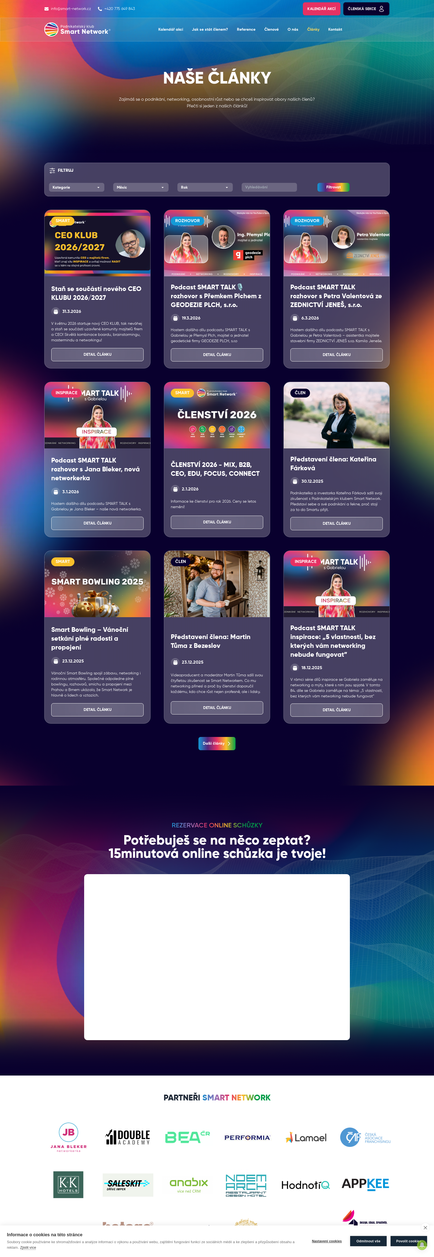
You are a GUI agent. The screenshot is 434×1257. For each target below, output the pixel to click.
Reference (246, 30)
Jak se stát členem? (210, 30)
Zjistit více (28, 1247)
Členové (271, 30)
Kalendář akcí (321, 9)
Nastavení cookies (327, 1241)
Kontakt (335, 30)
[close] (425, 1227)
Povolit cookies (408, 1241)
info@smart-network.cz (67, 9)
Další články (217, 743)
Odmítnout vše (368, 1241)
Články (313, 30)
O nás (293, 30)
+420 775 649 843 (116, 9)
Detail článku (98, 355)
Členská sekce (366, 9)
